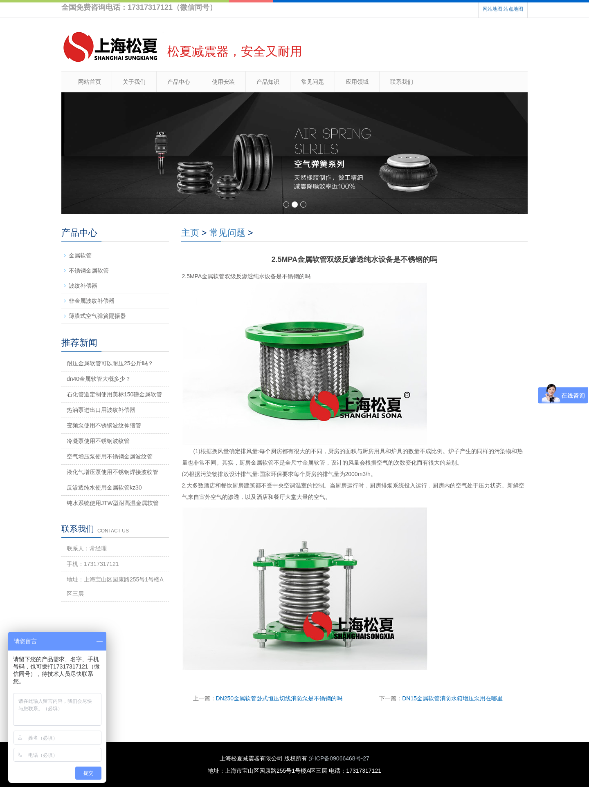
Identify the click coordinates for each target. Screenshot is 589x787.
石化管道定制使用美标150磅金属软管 (114, 394)
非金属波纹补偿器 (92, 300)
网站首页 (89, 81)
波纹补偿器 (83, 285)
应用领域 (357, 81)
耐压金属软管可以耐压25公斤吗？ (110, 363)
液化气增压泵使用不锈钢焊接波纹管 (112, 472)
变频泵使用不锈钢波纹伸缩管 (104, 425)
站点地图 (513, 9)
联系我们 (401, 81)
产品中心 (178, 81)
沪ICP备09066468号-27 (339, 758)
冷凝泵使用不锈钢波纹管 (98, 441)
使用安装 (223, 81)
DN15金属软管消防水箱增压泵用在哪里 (452, 698)
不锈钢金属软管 (89, 270)
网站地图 (492, 9)
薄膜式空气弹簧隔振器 (97, 316)
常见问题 (312, 81)
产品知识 (267, 81)
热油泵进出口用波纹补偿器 (101, 410)
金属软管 (80, 255)
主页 (190, 233)
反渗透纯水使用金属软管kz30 (104, 487)
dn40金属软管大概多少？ (99, 379)
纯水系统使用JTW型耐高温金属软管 (113, 503)
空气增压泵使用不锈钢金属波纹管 (110, 456)
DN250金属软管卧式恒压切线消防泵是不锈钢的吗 (279, 698)
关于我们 (134, 81)
